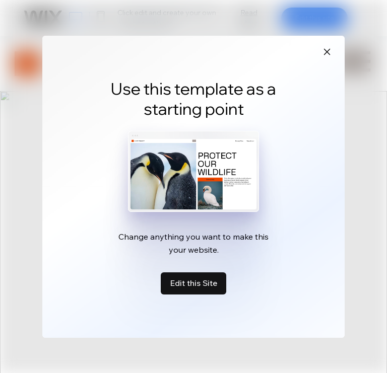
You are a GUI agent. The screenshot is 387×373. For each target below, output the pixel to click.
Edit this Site (193, 283)
